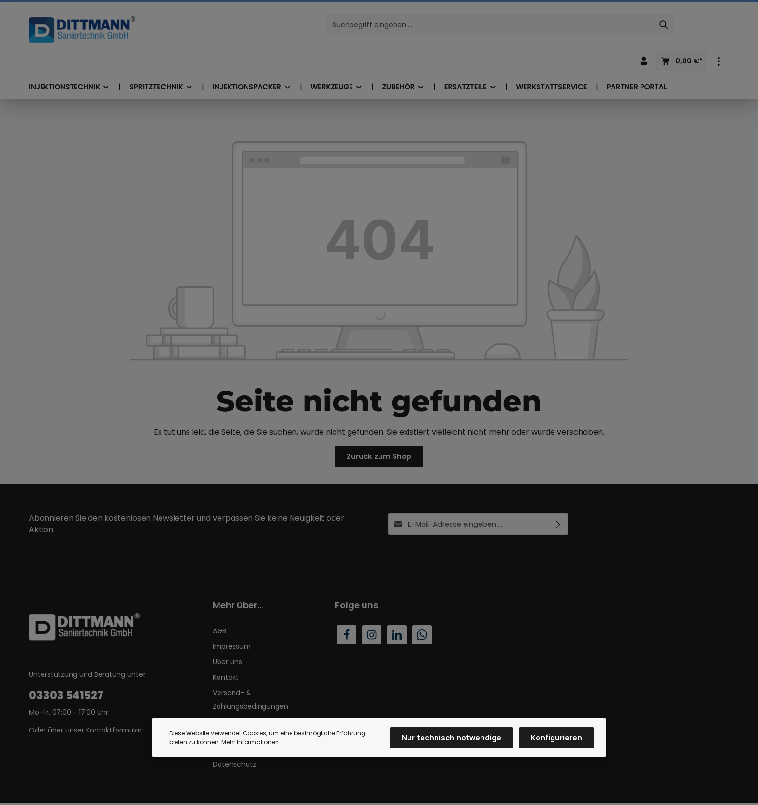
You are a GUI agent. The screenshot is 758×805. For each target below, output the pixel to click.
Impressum (232, 622)
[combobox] (367, 25)
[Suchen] (542, 25)
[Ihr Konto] (643, 25)
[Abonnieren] (558, 499)
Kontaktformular (114, 705)
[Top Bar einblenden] (718, 25)
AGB (219, 606)
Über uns (227, 637)
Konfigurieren (558, 747)
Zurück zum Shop (379, 429)
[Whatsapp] (422, 610)
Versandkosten (488, 793)
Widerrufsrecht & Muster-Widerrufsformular (256, 704)
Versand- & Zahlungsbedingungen (250, 675)
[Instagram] (371, 610)
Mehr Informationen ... (253, 751)
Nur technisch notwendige (459, 747)
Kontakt (226, 653)
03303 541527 (66, 670)
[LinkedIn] (397, 610)
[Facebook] (346, 610)
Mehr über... (238, 580)
